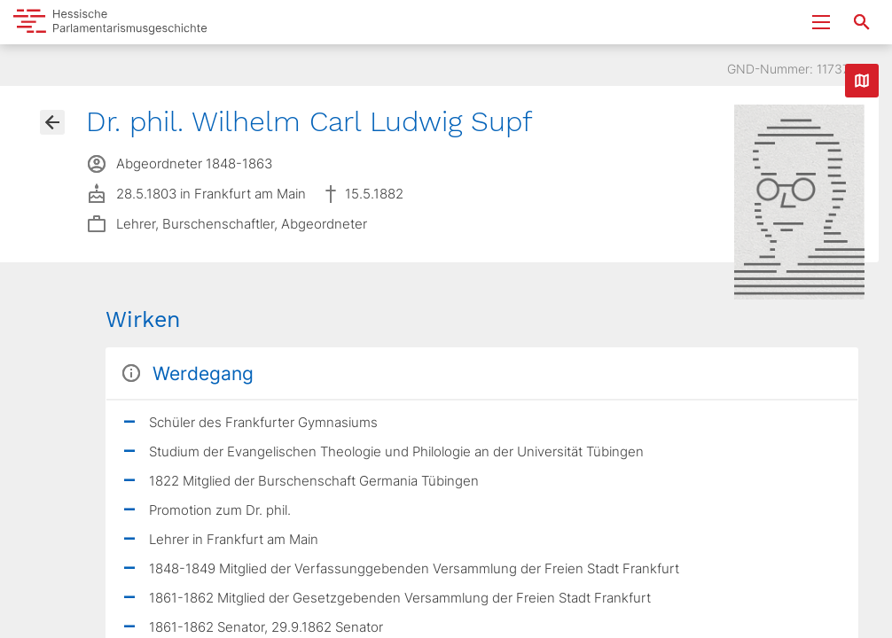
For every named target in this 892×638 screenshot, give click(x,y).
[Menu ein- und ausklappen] (821, 22)
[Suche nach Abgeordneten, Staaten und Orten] (862, 22)
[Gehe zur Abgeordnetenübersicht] (52, 122)
